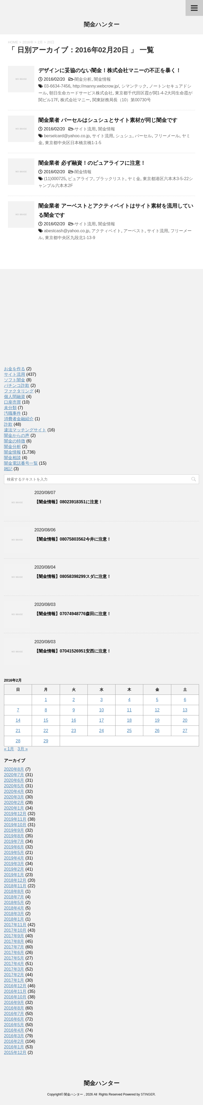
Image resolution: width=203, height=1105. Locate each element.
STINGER (148, 1094)
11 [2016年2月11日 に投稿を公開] (129, 710)
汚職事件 (12, 413)
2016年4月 (14, 1030)
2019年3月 (14, 863)
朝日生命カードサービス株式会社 (81, 93)
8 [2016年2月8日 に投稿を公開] (46, 710)
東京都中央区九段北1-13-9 (70, 237)
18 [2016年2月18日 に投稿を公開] (129, 720)
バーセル (143, 136)
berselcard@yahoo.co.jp (67, 136)
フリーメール (166, 136)
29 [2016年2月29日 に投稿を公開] (46, 741)
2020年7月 (14, 775)
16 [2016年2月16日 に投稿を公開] (73, 720)
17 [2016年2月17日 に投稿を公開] (101, 720)
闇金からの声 (16, 435)
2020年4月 (14, 791)
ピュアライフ (80, 178)
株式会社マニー (75, 100)
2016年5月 (14, 1024)
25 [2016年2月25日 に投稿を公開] (129, 730)
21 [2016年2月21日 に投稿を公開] (18, 730)
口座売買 (12, 402)
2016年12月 (15, 986)
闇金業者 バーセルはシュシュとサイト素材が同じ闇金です (107, 120)
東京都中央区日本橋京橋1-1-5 (73, 142)
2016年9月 (14, 1002)
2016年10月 (15, 997)
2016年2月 (14, 1041)
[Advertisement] (43, 323)
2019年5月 (14, 852)
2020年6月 (14, 780)
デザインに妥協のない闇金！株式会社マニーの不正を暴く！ (109, 70)
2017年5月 (14, 958)
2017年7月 (14, 947)
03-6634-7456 (57, 86)
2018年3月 (14, 913)
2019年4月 (14, 858)
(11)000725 (55, 178)
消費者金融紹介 (19, 419)
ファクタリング (19, 391)
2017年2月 (14, 974)
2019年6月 (14, 847)
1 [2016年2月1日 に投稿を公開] (46, 699)
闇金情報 (102, 79)
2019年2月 (14, 869)
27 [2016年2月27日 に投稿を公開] (185, 730)
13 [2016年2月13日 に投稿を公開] (185, 710)
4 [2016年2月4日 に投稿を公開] (129, 699)
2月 (40, 42)
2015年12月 (15, 1052)
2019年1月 (14, 875)
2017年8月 (14, 941)
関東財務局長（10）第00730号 (121, 100)
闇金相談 (12, 457)
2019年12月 (15, 813)
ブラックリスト (110, 178)
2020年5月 (14, 786)
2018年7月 (14, 897)
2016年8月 (14, 1008)
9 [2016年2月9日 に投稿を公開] (73, 710)
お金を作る (14, 369)
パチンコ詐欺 (16, 385)
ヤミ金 (134, 178)
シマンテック (134, 86)
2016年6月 (14, 1019)
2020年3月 (14, 797)
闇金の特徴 (14, 441)
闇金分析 (83, 79)
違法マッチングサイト (25, 430)
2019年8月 (14, 836)
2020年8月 (14, 769)
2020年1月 (14, 808)
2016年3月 (14, 1036)
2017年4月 (14, 963)
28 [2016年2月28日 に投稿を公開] (18, 741)
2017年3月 (14, 969)
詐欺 (8, 424)
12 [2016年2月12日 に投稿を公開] (157, 710)
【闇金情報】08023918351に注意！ (68, 502)
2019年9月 (14, 830)
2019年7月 (14, 841)
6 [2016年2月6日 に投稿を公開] (185, 699)
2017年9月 (14, 936)
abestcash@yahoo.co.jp (66, 231)
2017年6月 (14, 952)
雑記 (8, 469)
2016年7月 (14, 1013)
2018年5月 (14, 902)
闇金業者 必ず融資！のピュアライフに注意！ (92, 163)
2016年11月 (15, 991)
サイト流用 (85, 129)
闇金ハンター (101, 25)
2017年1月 (14, 980)
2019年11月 (15, 819)
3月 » (23, 749)
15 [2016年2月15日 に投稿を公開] (46, 720)
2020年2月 (14, 802)
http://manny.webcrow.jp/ (96, 86)
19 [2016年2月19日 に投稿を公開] (157, 720)
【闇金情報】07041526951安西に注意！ (72, 651)
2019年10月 (15, 825)
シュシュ (124, 136)
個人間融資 (14, 396)
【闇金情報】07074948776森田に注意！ (72, 613)
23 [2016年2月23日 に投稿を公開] (73, 730)
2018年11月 (15, 886)
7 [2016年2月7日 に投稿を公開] (18, 710)
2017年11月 (15, 925)
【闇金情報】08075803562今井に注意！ (72, 539)
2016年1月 (14, 1047)
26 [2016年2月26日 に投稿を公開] (157, 730)
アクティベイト (106, 231)
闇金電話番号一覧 (21, 463)
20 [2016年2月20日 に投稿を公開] (185, 720)
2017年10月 (15, 930)
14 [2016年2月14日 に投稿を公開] (18, 720)
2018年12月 (15, 880)
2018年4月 (14, 908)
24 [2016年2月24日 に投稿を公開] (101, 730)
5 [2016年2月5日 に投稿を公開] (157, 699)
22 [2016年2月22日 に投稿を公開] (46, 730)
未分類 (10, 407)
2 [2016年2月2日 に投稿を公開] (73, 699)
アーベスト (134, 231)
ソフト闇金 (14, 380)
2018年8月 (14, 891)
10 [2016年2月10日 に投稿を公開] (101, 710)
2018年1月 (14, 919)
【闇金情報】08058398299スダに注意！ (72, 576)
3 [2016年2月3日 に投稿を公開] (101, 699)
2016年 (28, 42)
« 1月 (9, 749)
